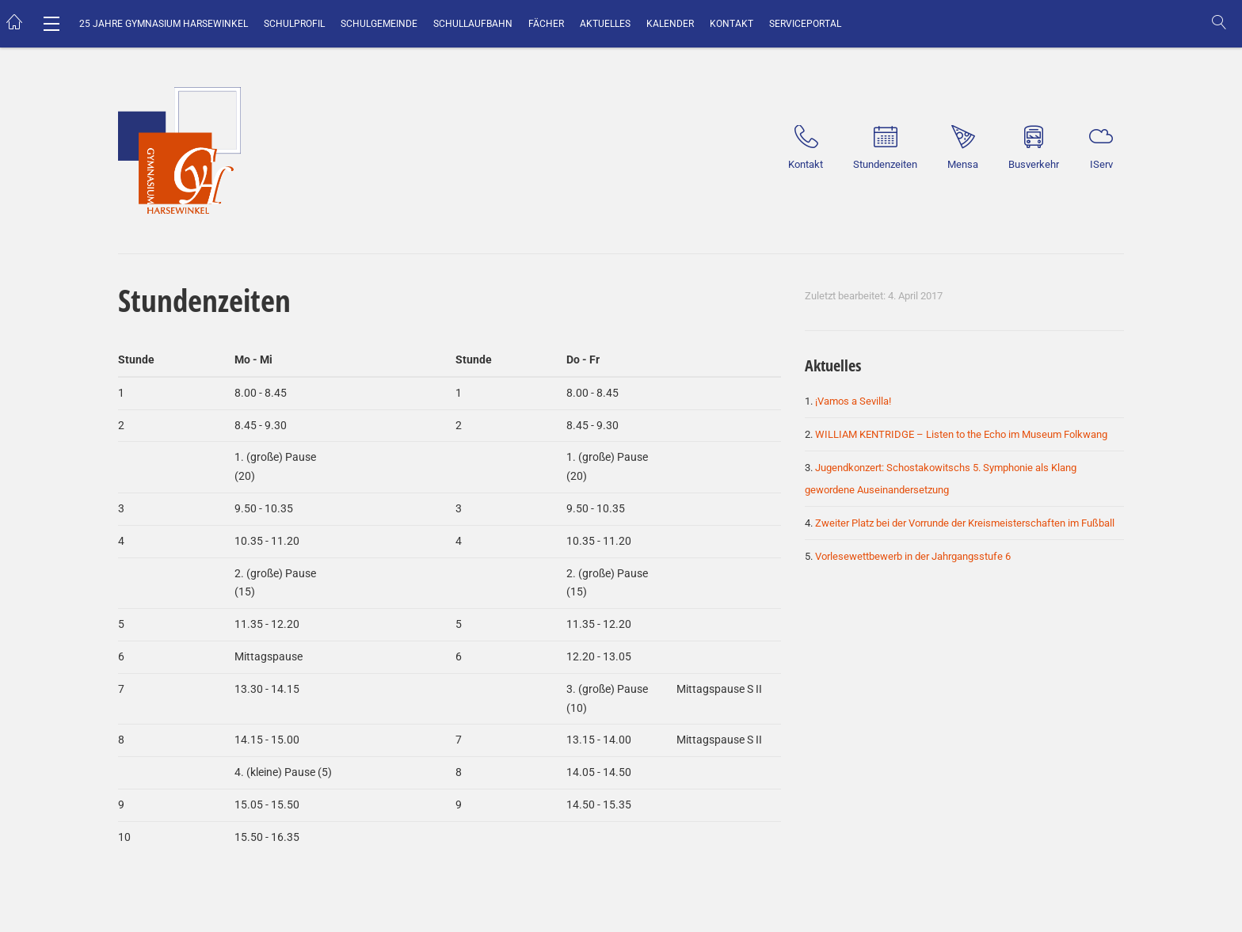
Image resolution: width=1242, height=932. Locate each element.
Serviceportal (805, 23)
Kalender (670, 23)
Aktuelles (605, 23)
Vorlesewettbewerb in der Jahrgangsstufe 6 (913, 556)
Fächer (546, 23)
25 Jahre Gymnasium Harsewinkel (163, 23)
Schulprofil (294, 23)
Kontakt (731, 23)
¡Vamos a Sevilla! (853, 401)
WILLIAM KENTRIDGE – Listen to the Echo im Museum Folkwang (961, 434)
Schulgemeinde (379, 23)
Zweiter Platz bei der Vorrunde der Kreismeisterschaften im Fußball (964, 523)
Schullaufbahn (472, 23)
